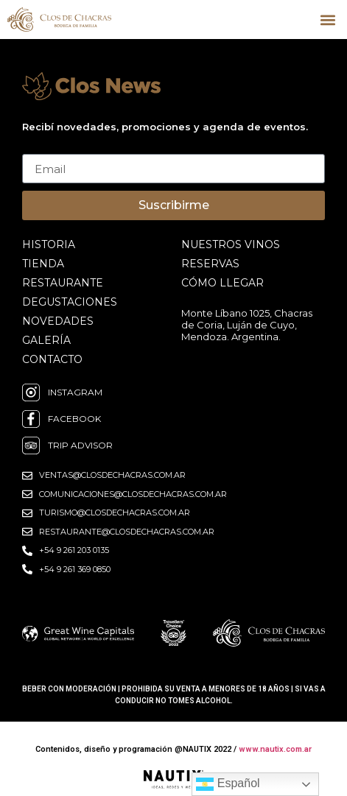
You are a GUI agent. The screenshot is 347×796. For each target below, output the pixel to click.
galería (46, 340)
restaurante (62, 282)
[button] (327, 19)
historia (48, 244)
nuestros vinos (230, 244)
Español (227, 784)
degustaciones (69, 302)
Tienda (43, 263)
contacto (52, 359)
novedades (58, 321)
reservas (210, 263)
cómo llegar (222, 282)
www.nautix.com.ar (275, 749)
